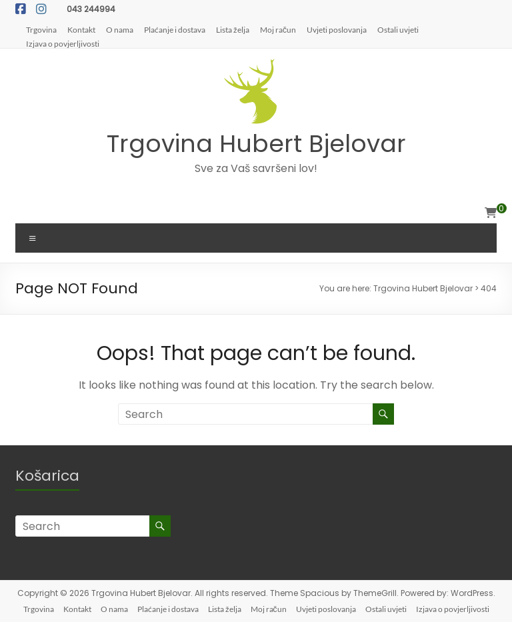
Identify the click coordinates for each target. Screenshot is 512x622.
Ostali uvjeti (398, 29)
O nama (119, 29)
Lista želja (232, 29)
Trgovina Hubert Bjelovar (256, 144)
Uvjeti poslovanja (337, 29)
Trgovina (41, 29)
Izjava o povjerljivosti (62, 43)
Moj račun (278, 29)
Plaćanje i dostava (174, 29)
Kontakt (81, 29)
